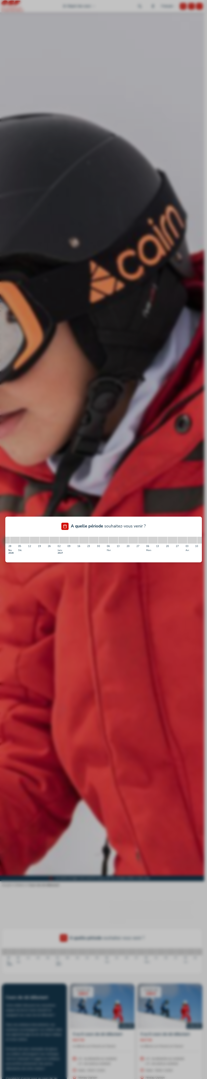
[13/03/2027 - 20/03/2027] (162, 540)
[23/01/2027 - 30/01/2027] (93, 540)
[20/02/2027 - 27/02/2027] (133, 540)
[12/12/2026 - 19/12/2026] (34, 540)
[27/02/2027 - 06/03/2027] (143, 540)
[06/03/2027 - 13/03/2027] (153, 540)
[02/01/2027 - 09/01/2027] (64, 540)
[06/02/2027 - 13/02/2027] (113, 540)
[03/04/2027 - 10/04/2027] (192, 540)
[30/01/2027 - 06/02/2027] (103, 540)
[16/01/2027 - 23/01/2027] (84, 540)
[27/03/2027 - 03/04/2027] (182, 540)
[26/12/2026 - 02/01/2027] (54, 540)
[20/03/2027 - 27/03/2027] (172, 540)
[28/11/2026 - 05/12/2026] (15, 540)
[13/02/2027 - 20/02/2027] (123, 540)
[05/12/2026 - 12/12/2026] (25, 540)
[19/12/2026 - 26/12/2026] (44, 540)
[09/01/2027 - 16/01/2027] (74, 540)
